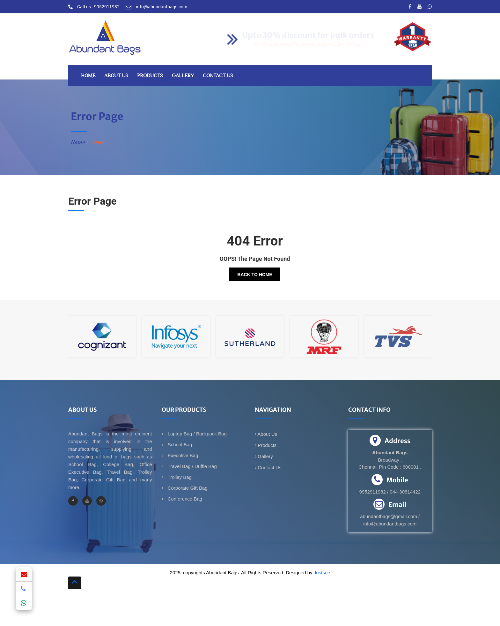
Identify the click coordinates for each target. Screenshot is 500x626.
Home (88, 75)
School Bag (179, 444)
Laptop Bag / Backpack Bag (196, 433)
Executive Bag (182, 455)
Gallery (183, 75)
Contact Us (218, 75)
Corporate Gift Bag (187, 488)
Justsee (322, 572)
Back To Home (254, 274)
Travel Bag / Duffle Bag (191, 466)
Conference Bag (184, 499)
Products (150, 75)
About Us (116, 75)
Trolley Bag (179, 477)
